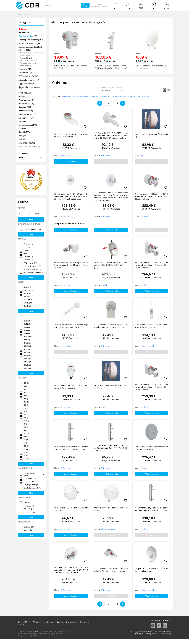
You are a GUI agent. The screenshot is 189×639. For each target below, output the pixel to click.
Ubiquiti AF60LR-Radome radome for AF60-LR (111, 508)
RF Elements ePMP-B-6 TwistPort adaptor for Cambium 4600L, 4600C (111, 569)
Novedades (24, 33)
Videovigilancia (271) (27, 100)
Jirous (82, 96)
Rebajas (22, 29)
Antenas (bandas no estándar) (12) (31, 53)
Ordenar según (108, 87)
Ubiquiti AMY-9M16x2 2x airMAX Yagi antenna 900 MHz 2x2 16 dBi (71, 325)
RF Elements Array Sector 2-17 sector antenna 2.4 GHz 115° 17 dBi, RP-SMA (151, 508)
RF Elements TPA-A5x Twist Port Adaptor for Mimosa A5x (71, 386)
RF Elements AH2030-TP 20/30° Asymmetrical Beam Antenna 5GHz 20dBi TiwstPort (151, 196)
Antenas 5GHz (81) (26, 58)
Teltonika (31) (24, 129)
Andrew (64, 96)
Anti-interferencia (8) (27, 66)
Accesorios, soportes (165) (30, 47)
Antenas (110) (25, 50)
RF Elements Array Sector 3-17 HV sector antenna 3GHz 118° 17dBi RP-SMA (111, 448)
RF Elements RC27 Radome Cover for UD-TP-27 (71, 508)
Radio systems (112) (27, 114)
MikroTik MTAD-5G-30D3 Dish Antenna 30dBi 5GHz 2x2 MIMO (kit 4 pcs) (111, 265)
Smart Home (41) (26, 73)
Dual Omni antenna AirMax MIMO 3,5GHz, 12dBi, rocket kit (151, 325)
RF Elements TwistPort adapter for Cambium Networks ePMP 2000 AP (111, 325)
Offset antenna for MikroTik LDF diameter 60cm (152, 66)
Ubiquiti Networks (115, 96)
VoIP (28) (23, 136)
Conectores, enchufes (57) (30, 147)
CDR (17, 14)
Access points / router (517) (31, 40)
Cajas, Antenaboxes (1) (28, 63)
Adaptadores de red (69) (29, 80)
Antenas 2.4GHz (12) (27, 55)
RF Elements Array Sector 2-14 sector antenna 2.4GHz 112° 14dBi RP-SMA (71, 447)
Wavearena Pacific (129, 96)
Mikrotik (88, 96)
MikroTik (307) (25, 93)
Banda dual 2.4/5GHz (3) (28, 60)
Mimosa (95, 96)
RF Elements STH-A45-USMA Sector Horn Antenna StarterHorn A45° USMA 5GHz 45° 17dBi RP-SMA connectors (111, 135)
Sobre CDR (22, 622)
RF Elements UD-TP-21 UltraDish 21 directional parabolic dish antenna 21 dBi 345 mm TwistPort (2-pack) (71, 196)
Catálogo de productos (67, 622)
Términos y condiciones (43, 622)
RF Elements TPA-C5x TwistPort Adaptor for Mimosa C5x (71, 135)
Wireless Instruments (144, 96)
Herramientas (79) (26, 104)
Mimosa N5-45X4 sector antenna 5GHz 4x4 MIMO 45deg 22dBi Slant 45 (111, 66)
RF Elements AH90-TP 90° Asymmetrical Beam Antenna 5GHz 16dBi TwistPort (151, 265)
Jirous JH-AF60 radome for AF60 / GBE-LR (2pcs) (111, 386)
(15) (28, 36)
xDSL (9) (22, 139)
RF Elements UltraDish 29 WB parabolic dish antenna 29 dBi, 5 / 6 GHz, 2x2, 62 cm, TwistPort (71, 570)
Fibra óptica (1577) (27, 118)
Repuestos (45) (25, 69)
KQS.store (34, 636)
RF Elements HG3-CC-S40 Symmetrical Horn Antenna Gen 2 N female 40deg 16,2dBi (71, 265)
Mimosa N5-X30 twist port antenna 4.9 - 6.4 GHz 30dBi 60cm (151, 447)
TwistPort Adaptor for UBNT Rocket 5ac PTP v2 (70, 66)
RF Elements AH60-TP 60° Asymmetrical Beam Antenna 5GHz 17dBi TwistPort (151, 387)
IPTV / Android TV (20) (28, 76)
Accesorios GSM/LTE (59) (29, 43)
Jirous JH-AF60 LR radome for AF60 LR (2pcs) (151, 135)
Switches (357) (25, 121)
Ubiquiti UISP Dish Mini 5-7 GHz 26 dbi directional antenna (151, 569)
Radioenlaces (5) (26, 111)
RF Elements (103, 96)
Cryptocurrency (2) (27, 83)
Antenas (25, 14)
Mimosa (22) (24, 96)
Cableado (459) (25, 107)
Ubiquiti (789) (24, 132)
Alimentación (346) (27, 143)
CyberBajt (76, 96)
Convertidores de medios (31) (29, 88)
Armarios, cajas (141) (28, 125)
